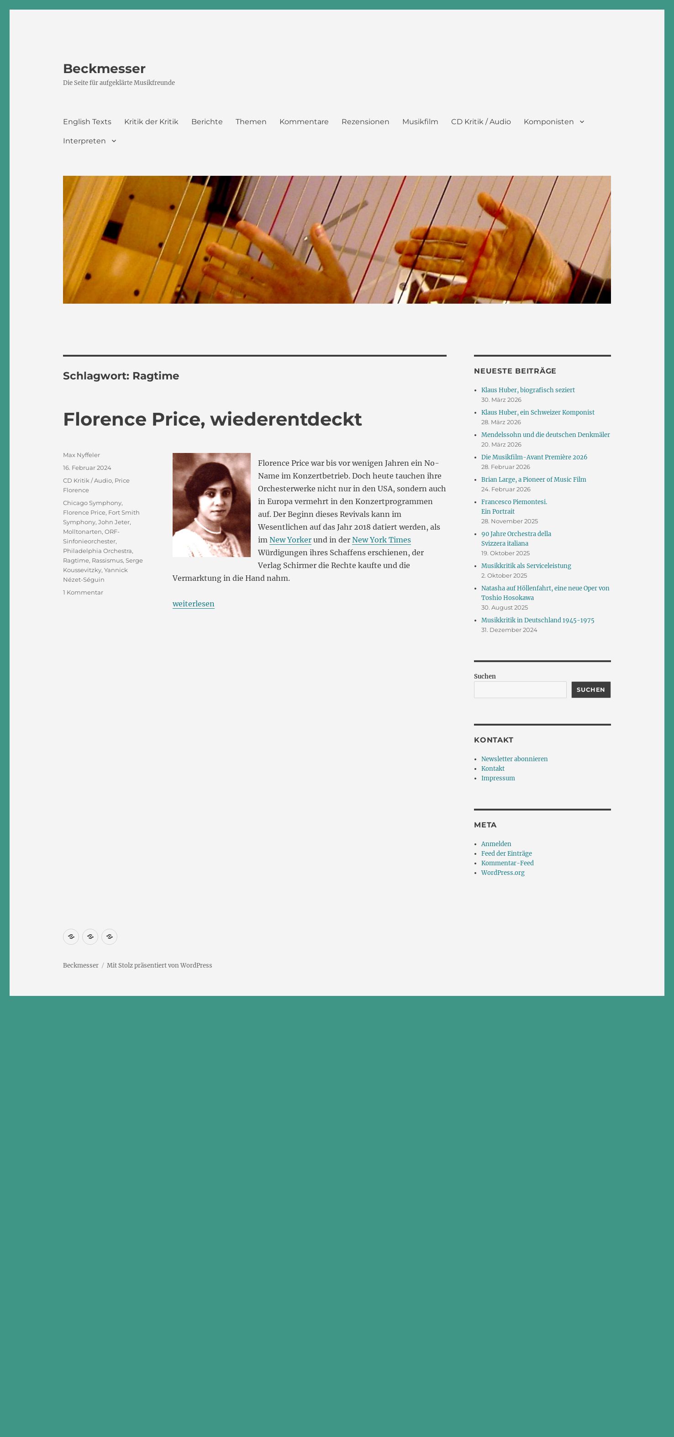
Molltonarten (82, 531)
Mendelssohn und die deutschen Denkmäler (545, 435)
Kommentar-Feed (507, 863)
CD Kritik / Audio (481, 121)
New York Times (381, 539)
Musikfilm (420, 121)
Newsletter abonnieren (514, 759)
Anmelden (496, 844)
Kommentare (304, 121)
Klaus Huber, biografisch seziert (528, 390)
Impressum (498, 778)
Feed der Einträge (506, 854)
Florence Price (84, 512)
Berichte (207, 121)
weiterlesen (194, 603)
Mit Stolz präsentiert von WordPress (159, 965)
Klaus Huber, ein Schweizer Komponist (538, 412)
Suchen (485, 676)
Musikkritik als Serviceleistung (526, 566)
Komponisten (549, 121)
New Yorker (290, 539)
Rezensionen (366, 121)
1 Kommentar (83, 592)
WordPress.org (503, 873)
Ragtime (76, 560)
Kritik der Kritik (151, 121)
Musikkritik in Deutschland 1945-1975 (538, 620)
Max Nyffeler (81, 454)
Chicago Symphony (92, 502)
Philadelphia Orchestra (97, 550)
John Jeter (114, 522)
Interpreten (84, 141)
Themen (251, 121)
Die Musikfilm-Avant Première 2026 (534, 457)
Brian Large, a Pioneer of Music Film (533, 480)
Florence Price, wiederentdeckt (212, 419)
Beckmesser (104, 68)
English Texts (87, 121)
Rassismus (107, 560)
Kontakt (493, 769)
